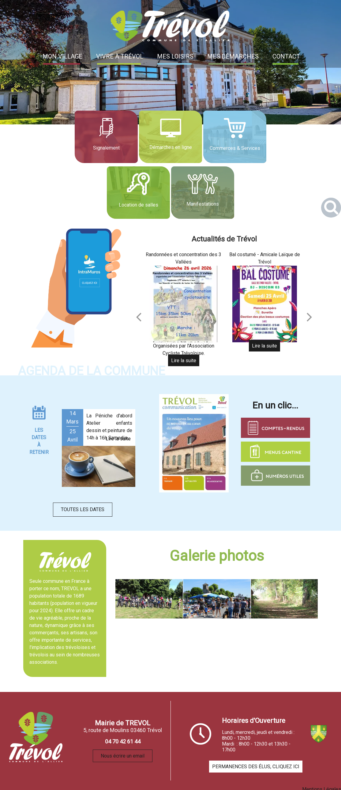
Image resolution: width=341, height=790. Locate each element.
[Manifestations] (202, 192)
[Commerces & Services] (234, 137)
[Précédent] (138, 317)
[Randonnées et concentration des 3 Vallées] (184, 304)
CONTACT (286, 56)
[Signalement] (106, 137)
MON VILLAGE (62, 56)
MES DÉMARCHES (233, 56)
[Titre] (194, 443)
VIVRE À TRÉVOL (119, 56)
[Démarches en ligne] (170, 137)
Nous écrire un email (122, 756)
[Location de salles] (138, 192)
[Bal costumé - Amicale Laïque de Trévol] (264, 304)
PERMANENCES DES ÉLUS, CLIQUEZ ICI (255, 766)
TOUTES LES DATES (82, 509)
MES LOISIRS (175, 56)
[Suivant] (309, 317)
